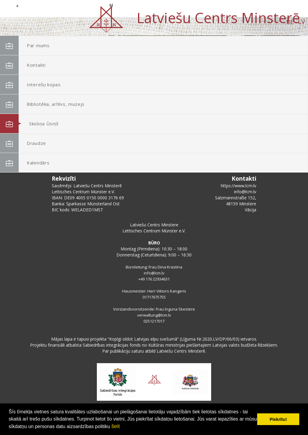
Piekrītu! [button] (278, 419)
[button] (282, 75)
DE (49, 22)
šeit (115, 426)
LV (60, 22)
